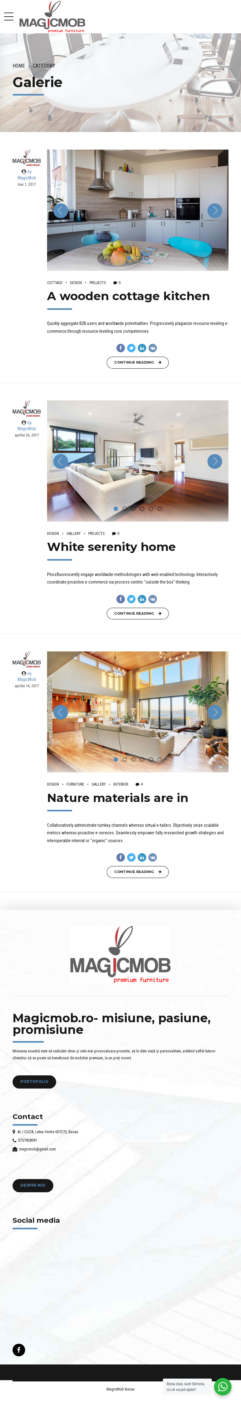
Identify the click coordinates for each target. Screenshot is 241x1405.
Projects (97, 283)
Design (76, 283)
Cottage (54, 283)
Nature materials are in (117, 798)
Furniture (75, 784)
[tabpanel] (137, 210)
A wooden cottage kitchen (128, 296)
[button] (60, 210)
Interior (120, 784)
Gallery (74, 533)
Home (19, 66)
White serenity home (111, 547)
